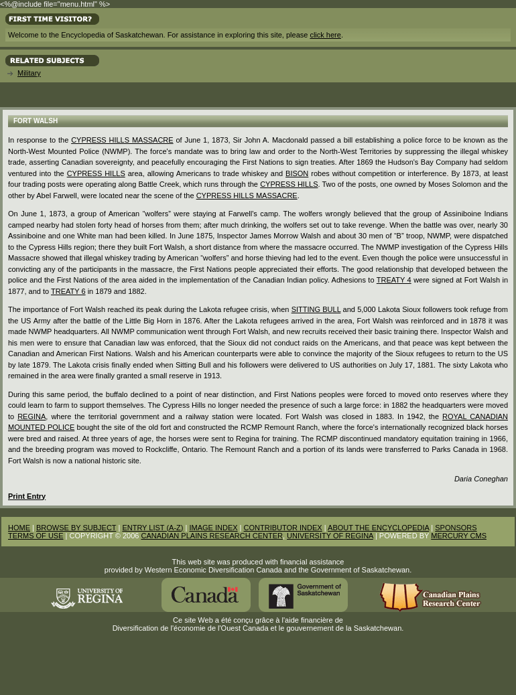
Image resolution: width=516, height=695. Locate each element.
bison (296, 173)
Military (29, 73)
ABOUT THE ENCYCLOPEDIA (378, 528)
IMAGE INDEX (213, 528)
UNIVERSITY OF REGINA (330, 536)
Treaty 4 (394, 280)
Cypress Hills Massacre (122, 140)
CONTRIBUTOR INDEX (283, 528)
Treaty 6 (68, 291)
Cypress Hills (96, 173)
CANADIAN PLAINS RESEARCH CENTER (212, 536)
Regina (31, 416)
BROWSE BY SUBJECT (76, 528)
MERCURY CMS (459, 536)
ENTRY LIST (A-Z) (152, 528)
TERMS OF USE (36, 536)
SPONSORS (455, 528)
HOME (19, 528)
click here (325, 35)
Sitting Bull (316, 309)
